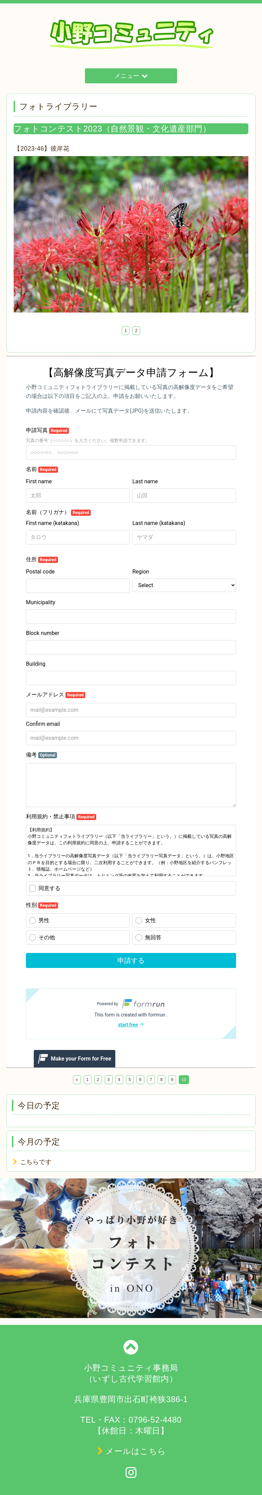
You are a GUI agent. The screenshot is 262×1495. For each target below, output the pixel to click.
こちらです (36, 1162)
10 (183, 1079)
